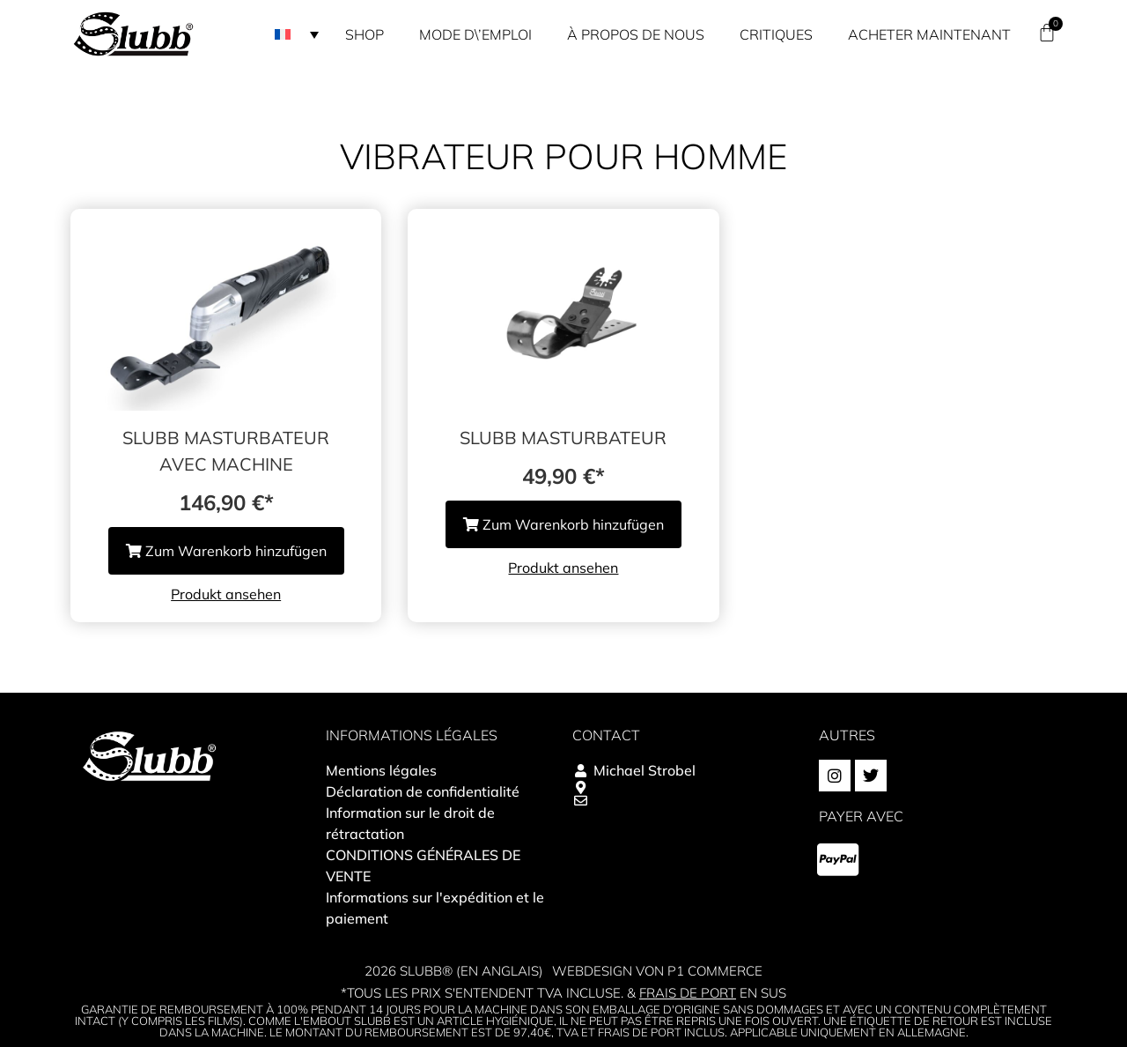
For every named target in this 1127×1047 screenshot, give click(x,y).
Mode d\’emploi (475, 34)
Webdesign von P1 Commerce (657, 970)
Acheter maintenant (929, 34)
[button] (297, 34)
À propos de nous (635, 34)
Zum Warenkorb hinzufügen (226, 551)
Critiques (776, 34)
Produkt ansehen (226, 594)
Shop (364, 34)
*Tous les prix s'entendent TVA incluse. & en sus (563, 992)
